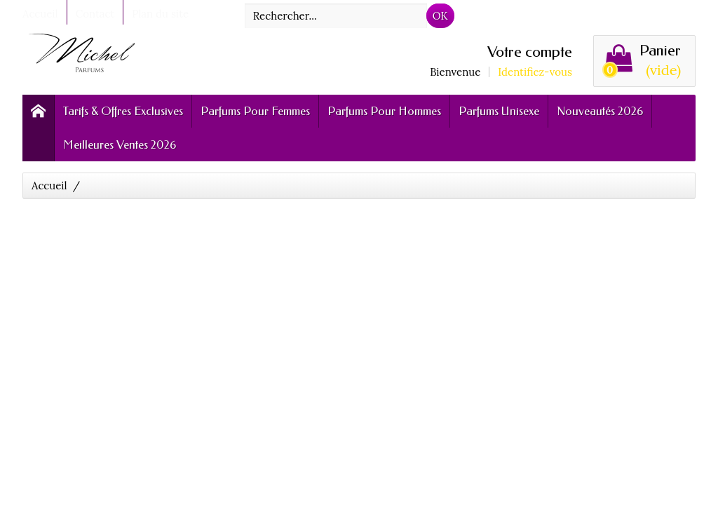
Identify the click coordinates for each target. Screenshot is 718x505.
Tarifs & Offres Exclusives (123, 111)
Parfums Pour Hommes (384, 111)
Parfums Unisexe (499, 111)
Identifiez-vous (535, 72)
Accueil (49, 185)
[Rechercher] (336, 16)
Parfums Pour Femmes (255, 111)
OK (440, 15)
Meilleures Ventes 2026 (119, 144)
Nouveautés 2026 (600, 111)
